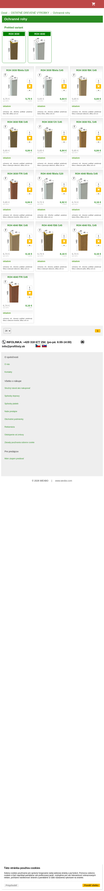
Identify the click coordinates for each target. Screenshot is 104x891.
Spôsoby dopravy (12, 396)
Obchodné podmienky (14, 419)
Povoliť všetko (91, 885)
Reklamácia (10, 427)
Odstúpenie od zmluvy (14, 435)
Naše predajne (11, 411)
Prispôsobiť (11, 885)
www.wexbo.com (63, 480)
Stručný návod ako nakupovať (17, 388)
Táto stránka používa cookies (22, 868)
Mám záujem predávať (14, 458)
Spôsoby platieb (11, 404)
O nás (7, 364)
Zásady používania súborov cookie (19, 442)
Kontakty (8, 372)
